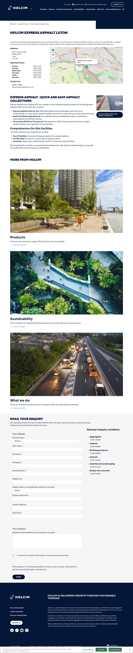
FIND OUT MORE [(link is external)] (19, 245)
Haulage (32, 646)
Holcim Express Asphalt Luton (39, 24)
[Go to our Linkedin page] (12, 630)
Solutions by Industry (64, 9)
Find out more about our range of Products (107, 114)
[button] (86, 66)
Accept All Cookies (115, 649)
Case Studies (90, 9)
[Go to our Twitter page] (17, 630)
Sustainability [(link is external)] (21, 319)
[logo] (17, 8)
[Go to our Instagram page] (27, 630)
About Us (100, 9)
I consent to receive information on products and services (42, 555)
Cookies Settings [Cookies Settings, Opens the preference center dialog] (88, 649)
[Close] (130, 650)
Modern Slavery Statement (72, 646)
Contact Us (117, 4)
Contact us (16, 623)
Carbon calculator (16, 611)
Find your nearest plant (18, 615)
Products (43, 9)
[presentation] (26, 561)
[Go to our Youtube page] (22, 630)
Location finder (23, 24)
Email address (18, 470)
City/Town (17, 513)
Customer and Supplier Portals (97, 4)
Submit (18, 577)
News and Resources (113, 9)
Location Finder (79, 4)
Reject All (101, 649)
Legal (60, 646)
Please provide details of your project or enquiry (33, 532)
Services (52, 9)
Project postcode (20, 495)
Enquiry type (18, 437)
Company (16, 462)
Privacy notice (52, 646)
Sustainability (79, 9)
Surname (16, 454)
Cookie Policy (41, 646)
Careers (68, 4)
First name (17, 446)
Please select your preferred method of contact (33, 487)
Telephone (17, 479)
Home (14, 24)
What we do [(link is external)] (20, 400)
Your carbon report (17, 608)
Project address (19, 505)
